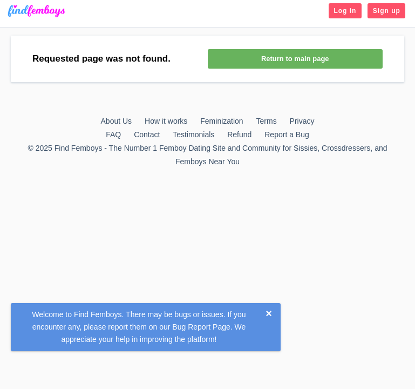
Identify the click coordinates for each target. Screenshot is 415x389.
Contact (147, 134)
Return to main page (295, 59)
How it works (166, 121)
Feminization (221, 121)
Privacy (302, 121)
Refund (239, 134)
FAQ (113, 134)
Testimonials (193, 134)
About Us (116, 121)
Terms (266, 121)
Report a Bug (286, 134)
